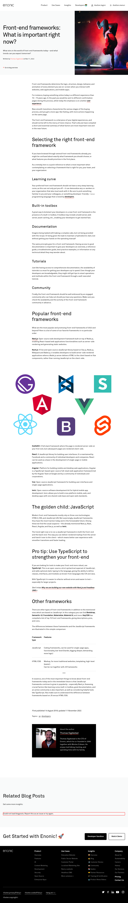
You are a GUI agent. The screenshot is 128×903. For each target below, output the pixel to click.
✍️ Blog (91, 884)
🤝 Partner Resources (96, 898)
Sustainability (120, 884)
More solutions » (67, 901)
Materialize (58, 615)
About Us (118, 880)
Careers (118, 887)
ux (40, 742)
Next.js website (67, 894)
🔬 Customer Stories (95, 887)
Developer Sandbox (96, 862)
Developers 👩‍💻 (81, 5)
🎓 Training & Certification (97, 901)
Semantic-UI (37, 615)
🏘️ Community (93, 891)
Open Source (39, 901)
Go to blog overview (10, 67)
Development (39, 894)
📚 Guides (92, 894)
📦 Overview (92, 880)
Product (44, 5)
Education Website (68, 880)
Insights (67, 5)
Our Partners (119, 898)
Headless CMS (66, 898)
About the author (67, 755)
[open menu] (116, 5)
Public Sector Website (69, 884)
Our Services (119, 894)
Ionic (64, 526)
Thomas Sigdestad (16, 59)
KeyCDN (86, 615)
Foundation (48, 615)
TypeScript (36, 568)
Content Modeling (41, 891)
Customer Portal (67, 887)
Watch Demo (117, 862)
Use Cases (56, 5)
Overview (37, 880)
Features (37, 884)
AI (35, 887)
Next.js (35, 339)
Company (119, 877)
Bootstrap (91, 613)
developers (69, 197)
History (117, 891)
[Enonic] (8, 5)
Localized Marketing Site (70, 891)
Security (37, 898)
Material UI (68, 615)
